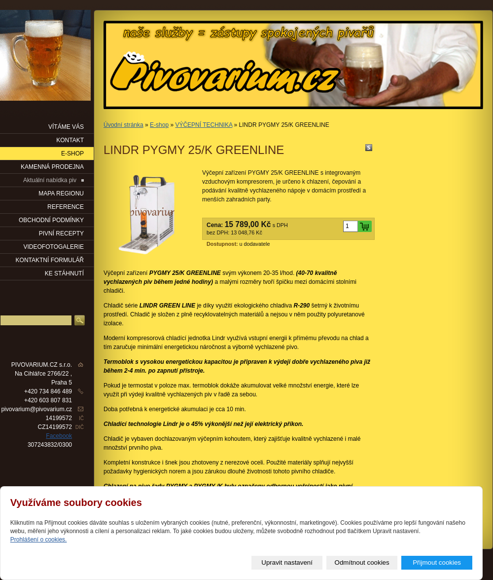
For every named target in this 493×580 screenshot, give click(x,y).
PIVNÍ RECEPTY (61, 233)
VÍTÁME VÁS (66, 126)
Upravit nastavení (287, 562)
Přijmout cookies (437, 562)
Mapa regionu (61, 193)
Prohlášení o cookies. (38, 539)
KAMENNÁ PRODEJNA (52, 166)
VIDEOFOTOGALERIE (54, 246)
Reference (65, 206)
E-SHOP (72, 153)
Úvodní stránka (123, 124)
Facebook (59, 435)
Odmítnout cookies (362, 562)
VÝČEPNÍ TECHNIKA (203, 124)
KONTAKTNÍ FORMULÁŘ (50, 260)
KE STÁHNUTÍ (64, 273)
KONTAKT (70, 140)
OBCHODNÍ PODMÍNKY (51, 220)
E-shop (159, 124)
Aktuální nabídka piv (49, 180)
